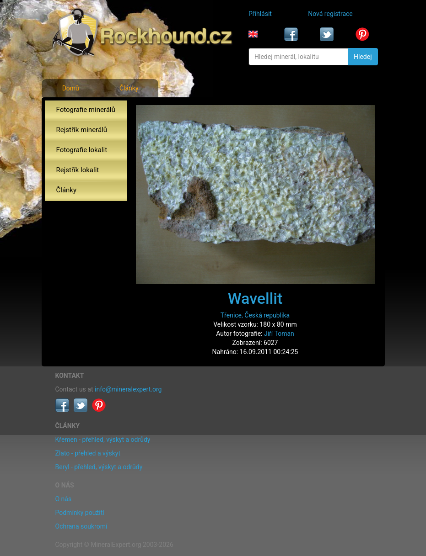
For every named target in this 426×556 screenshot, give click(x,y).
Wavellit (255, 298)
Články (129, 88)
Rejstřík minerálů (81, 130)
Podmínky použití (79, 512)
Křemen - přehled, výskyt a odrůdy (103, 439)
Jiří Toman (279, 333)
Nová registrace (330, 13)
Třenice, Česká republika (255, 315)
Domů (70, 88)
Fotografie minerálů (85, 110)
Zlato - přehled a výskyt (87, 453)
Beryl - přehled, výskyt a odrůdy (99, 467)
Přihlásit (260, 13)
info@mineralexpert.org (128, 389)
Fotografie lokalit (82, 150)
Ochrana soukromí (81, 526)
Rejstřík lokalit (77, 170)
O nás (63, 499)
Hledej (363, 56)
